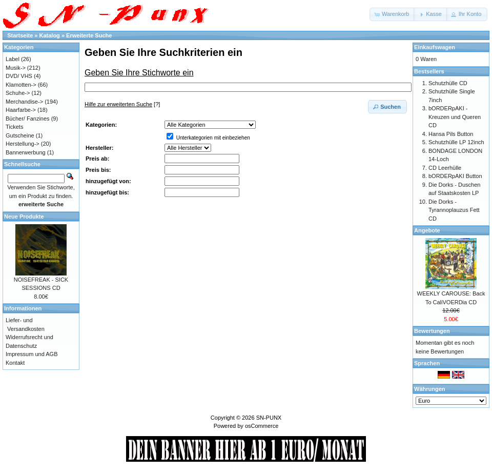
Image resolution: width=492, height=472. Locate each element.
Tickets (14, 127)
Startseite (20, 35)
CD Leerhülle (444, 168)
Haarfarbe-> (21, 110)
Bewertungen (432, 331)
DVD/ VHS (19, 76)
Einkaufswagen (434, 47)
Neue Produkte (24, 216)
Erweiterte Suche (89, 35)
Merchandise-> (24, 102)
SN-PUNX (269, 418)
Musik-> (16, 68)
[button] (392, 14)
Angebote (427, 230)
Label (12, 59)
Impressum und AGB (32, 354)
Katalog (49, 35)
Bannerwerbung (26, 152)
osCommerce (261, 426)
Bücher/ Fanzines (28, 118)
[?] (122, 104)
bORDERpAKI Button (455, 176)
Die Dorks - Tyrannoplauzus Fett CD (454, 210)
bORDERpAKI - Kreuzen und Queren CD (454, 116)
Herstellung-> (22, 144)
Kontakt (15, 363)
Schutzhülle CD (447, 83)
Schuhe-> (18, 93)
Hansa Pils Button (450, 134)
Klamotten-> (21, 85)
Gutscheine (20, 135)
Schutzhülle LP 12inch (456, 142)
